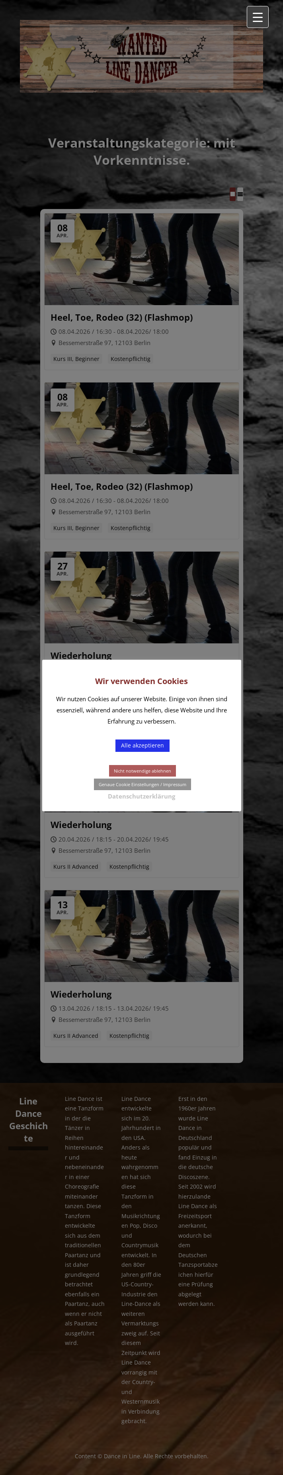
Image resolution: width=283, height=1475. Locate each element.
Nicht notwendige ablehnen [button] (142, 771)
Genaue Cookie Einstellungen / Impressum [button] (142, 784)
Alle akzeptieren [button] (142, 745)
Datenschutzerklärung (141, 796)
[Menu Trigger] (258, 17)
